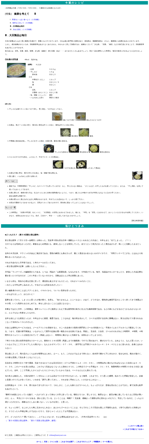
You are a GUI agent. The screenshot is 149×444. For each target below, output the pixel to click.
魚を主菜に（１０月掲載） (23, 29)
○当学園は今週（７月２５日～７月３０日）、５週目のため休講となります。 (74, 11)
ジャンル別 (54, 442)
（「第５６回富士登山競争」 (17, 421)
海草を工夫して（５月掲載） (23, 23)
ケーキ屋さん (108, 442)
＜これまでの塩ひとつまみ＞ (133, 429)
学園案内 (97, 442)
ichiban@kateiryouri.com (57, 435)
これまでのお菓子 (67, 442)
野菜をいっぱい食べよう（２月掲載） (26, 19)
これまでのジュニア (83, 442)
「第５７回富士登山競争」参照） (43, 421)
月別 (45, 442)
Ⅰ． (8, 19)
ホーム (38, 442)
